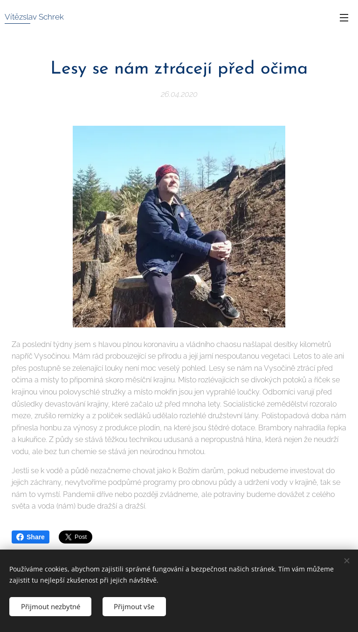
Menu (344, 17)
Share (30, 537)
